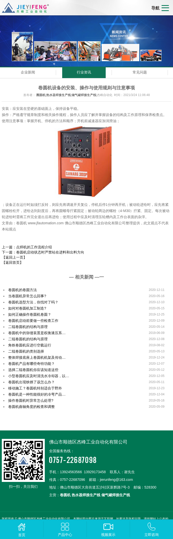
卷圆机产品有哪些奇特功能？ (31, 364)
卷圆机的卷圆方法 (22, 290)
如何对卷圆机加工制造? (27, 308)
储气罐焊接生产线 (84, 95)
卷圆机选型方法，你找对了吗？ (33, 302)
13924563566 (71, 472)
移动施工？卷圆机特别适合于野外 (35, 388)
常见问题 (140, 72)
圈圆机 (41, 95)
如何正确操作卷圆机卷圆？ (29, 314)
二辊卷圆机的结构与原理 (28, 327)
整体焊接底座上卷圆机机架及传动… (37, 357)
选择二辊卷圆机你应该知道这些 (33, 370)
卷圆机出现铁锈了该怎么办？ (31, 382)
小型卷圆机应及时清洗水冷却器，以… (38, 376)
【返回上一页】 (14, 257)
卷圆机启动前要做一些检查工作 (33, 321)
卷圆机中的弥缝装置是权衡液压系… (37, 333)
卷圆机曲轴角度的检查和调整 (31, 407)
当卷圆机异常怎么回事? (27, 296)
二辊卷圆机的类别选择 (26, 351)
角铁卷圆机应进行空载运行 (29, 345)
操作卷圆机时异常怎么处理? (30, 400)
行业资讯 (84, 72)
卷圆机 (65, 495)
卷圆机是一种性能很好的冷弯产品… (37, 394)
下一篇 (43, 252)
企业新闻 (28, 72)
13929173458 (95, 472)
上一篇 (27, 247)
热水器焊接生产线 (58, 95)
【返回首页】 (12, 262)
